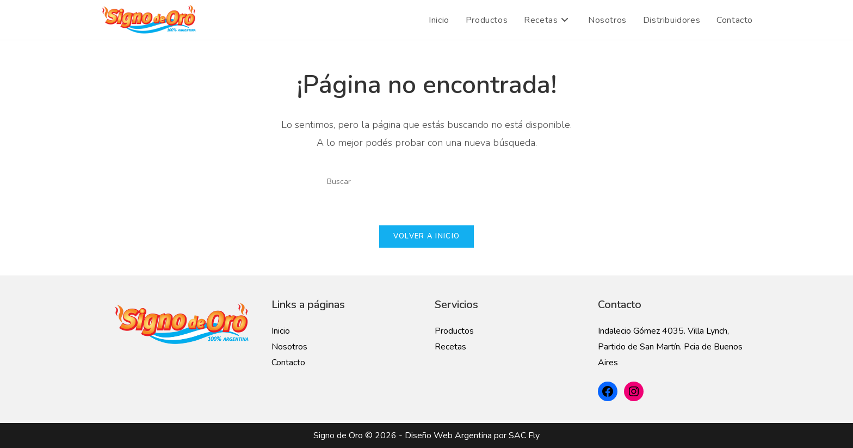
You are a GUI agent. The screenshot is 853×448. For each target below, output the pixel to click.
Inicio (280, 331)
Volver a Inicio (426, 236)
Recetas (450, 347)
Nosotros (289, 347)
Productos (454, 331)
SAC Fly (524, 435)
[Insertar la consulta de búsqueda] (426, 181)
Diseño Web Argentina (448, 435)
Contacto (288, 363)
